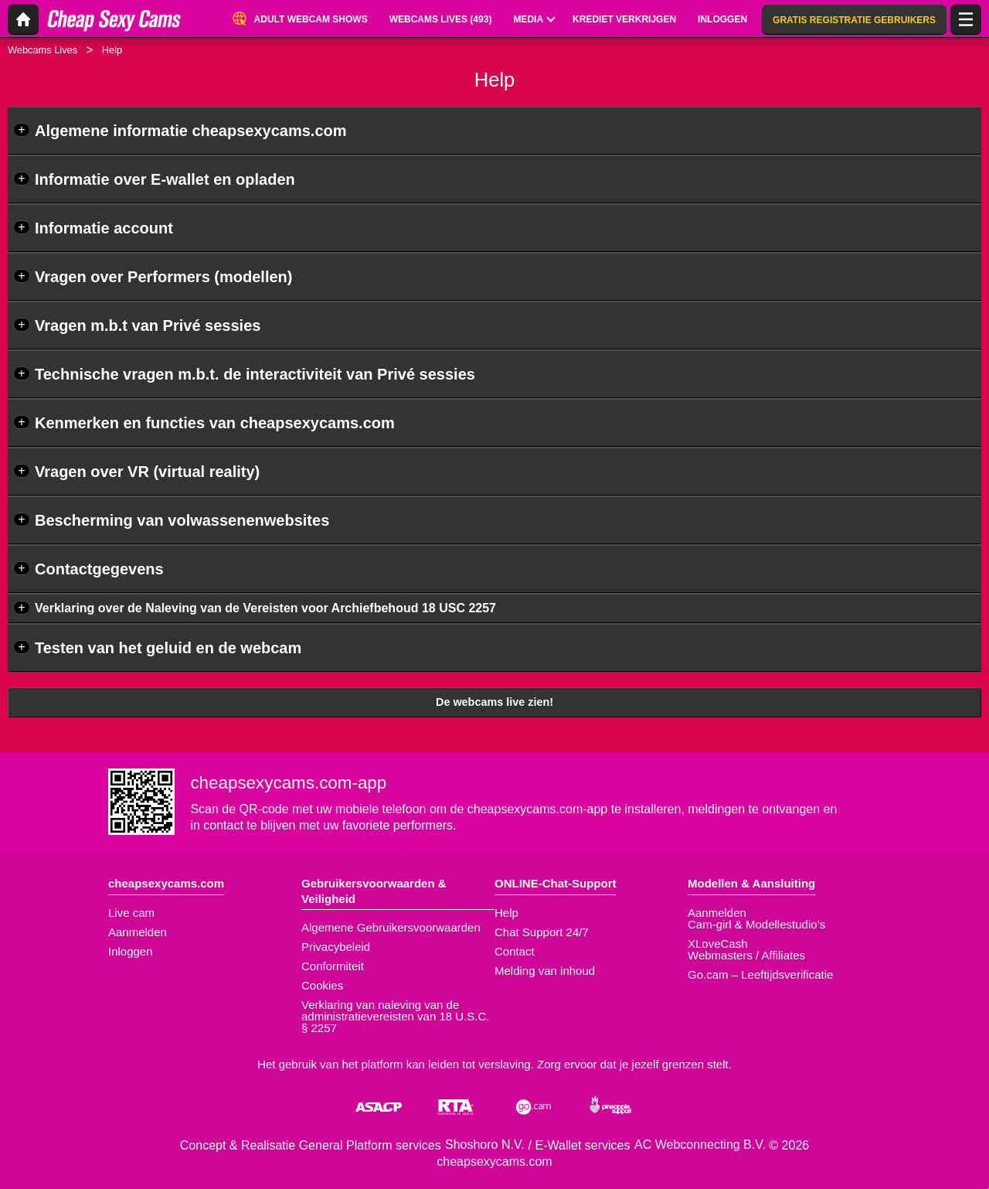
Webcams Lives (42, 50)
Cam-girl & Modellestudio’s (756, 924)
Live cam (131, 912)
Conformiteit (332, 966)
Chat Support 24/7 (541, 932)
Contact (514, 951)
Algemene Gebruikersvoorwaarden (391, 927)
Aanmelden (137, 932)
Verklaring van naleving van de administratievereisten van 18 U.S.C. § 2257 (395, 1016)
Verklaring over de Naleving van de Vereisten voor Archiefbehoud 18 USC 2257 (265, 608)
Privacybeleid (335, 946)
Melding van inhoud (544, 970)
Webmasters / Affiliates (746, 955)
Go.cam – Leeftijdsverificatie (760, 974)
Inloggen (130, 951)
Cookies (322, 985)
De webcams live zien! (494, 702)
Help (506, 912)
